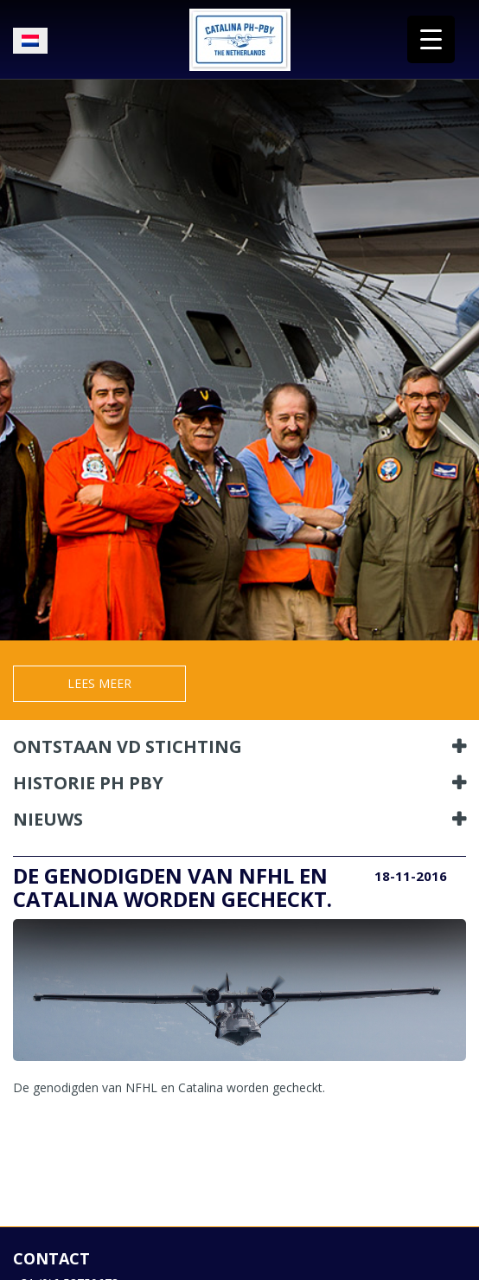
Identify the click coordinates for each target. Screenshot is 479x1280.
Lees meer (99, 683)
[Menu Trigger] (431, 39)
